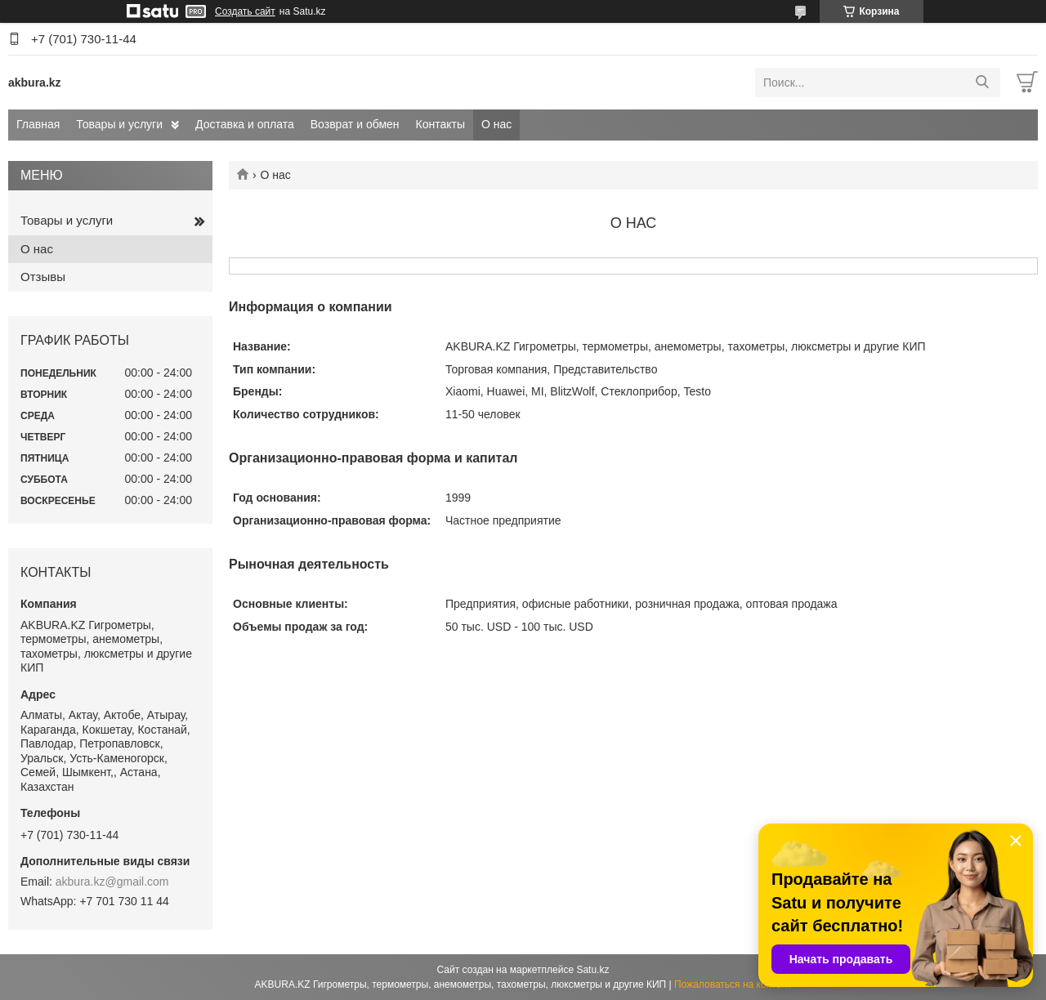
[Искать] (981, 82)
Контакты (440, 124)
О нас (496, 124)
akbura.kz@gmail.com (112, 881)
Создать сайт (245, 11)
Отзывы (42, 276)
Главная (38, 124)
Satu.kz (592, 969)
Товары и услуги (119, 124)
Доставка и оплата (244, 124)
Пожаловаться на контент (732, 984)
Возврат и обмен (355, 124)
